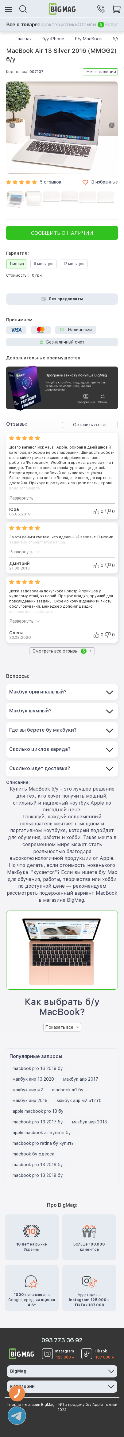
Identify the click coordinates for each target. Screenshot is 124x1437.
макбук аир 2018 (89, 1121)
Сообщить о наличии (62, 233)
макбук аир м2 (28, 1089)
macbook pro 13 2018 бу (38, 1175)
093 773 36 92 (61, 1340)
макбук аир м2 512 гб (79, 1100)
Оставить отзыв (90, 424)
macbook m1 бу (67, 1089)
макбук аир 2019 (30, 1100)
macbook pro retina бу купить (43, 1143)
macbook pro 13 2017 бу (38, 1121)
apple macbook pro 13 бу (38, 1111)
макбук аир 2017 (80, 1079)
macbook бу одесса (33, 1153)
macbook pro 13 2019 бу (38, 1164)
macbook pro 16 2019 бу (38, 1068)
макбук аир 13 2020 (33, 1079)
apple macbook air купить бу (42, 1132)
